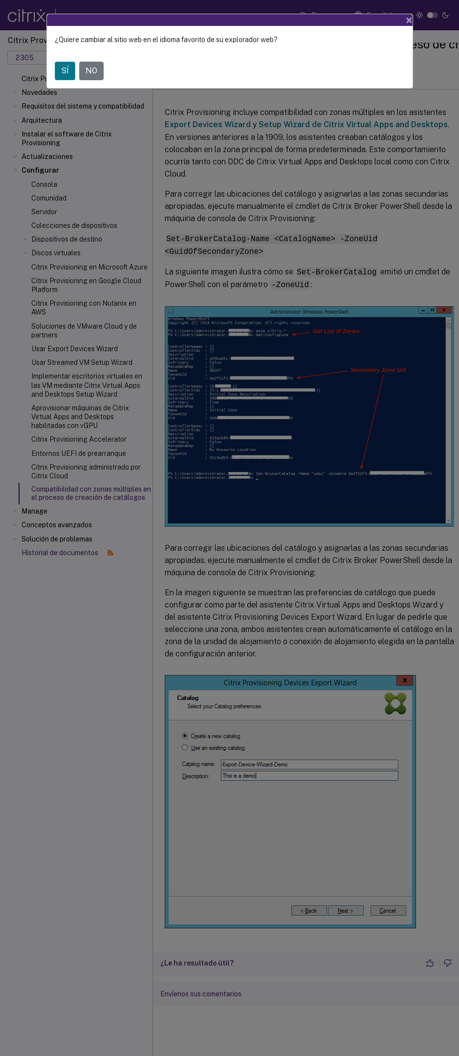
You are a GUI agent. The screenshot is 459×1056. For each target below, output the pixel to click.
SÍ (65, 70)
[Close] (409, 20)
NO (91, 70)
